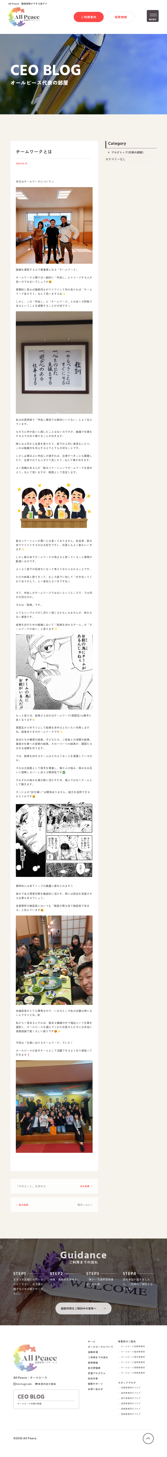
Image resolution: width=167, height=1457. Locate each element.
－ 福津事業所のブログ (132, 1400)
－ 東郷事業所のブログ (132, 1416)
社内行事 (93, 1385)
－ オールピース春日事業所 (134, 1363)
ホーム (92, 1348)
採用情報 (121, 17)
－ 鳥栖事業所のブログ (132, 1421)
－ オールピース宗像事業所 (134, 1353)
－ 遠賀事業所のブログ (132, 1411)
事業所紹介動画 (47, 1392)
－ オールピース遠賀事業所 (134, 1369)
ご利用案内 (88, 17)
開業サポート (95, 1390)
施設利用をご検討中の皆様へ (78, 1313)
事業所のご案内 (130, 1348)
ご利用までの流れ (98, 1364)
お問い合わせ (95, 1395)
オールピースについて (100, 1353)
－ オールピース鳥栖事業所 (134, 1379)
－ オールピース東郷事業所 (134, 1374)
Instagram (24, 1392)
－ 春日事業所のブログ (132, 1405)
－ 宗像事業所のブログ (132, 1395)
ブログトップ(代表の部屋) (127, 153)
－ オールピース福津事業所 (134, 1358)
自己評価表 (94, 1374)
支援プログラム (97, 1380)
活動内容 (93, 1358)
